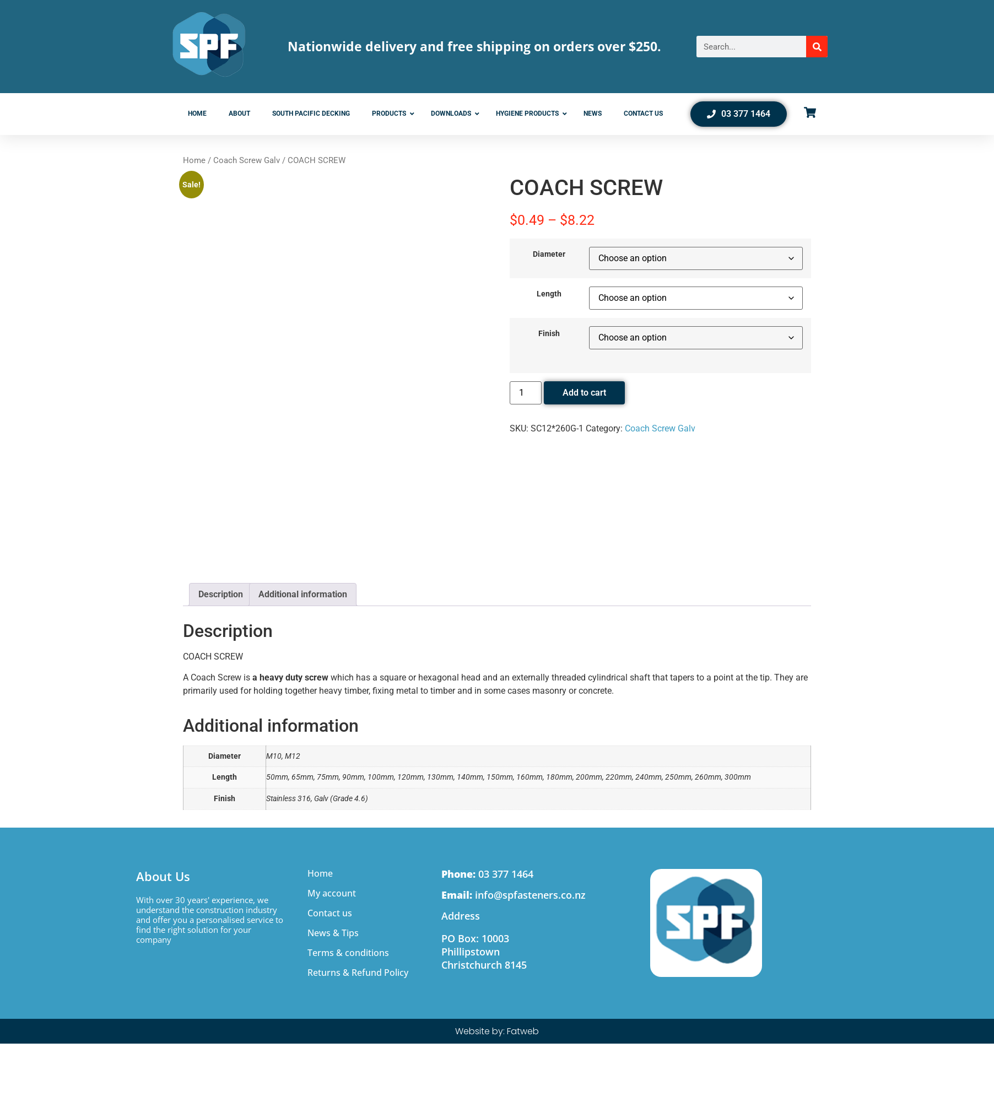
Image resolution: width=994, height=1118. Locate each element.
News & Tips (333, 933)
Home (194, 160)
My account (331, 893)
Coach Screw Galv (246, 160)
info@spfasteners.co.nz (513, 894)
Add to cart (584, 392)
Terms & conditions (348, 953)
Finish (549, 334)
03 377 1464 (487, 874)
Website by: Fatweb (497, 1031)
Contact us (329, 913)
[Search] (817, 46)
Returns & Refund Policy (357, 972)
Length (549, 294)
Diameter (549, 254)
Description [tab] (220, 594)
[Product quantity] (526, 392)
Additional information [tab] (302, 594)
